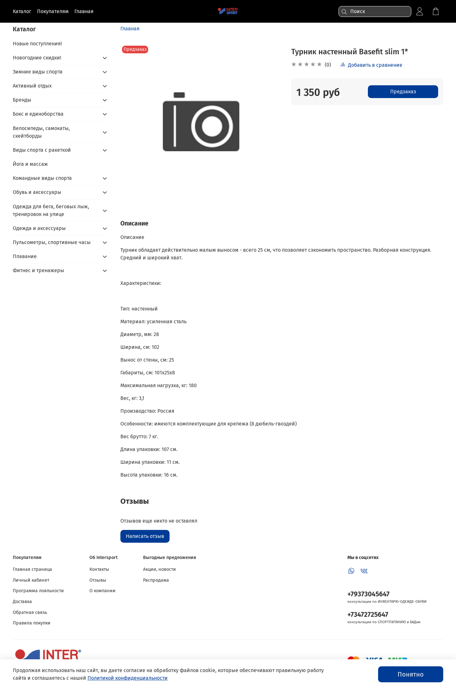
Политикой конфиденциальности (127, 678)
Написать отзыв (145, 536)
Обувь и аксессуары (37, 192)
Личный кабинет (31, 580)
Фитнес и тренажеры (38, 270)
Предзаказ (403, 91)
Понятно (411, 674)
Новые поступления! (37, 44)
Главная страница (32, 569)
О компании (102, 590)
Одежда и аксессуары (39, 228)
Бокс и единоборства (38, 114)
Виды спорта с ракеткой (42, 150)
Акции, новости (159, 569)
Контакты (99, 569)
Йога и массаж (30, 164)
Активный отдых (32, 86)
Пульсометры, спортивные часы (52, 242)
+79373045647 (368, 594)
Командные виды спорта (42, 178)
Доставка (22, 601)
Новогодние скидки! (37, 58)
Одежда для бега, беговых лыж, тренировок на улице (51, 210)
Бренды (22, 100)
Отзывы (97, 580)
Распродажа (156, 580)
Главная (130, 29)
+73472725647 (367, 615)
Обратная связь (30, 612)
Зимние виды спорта (38, 72)
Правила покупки (31, 623)
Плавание (25, 256)
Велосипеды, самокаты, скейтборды (41, 132)
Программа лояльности (38, 590)
